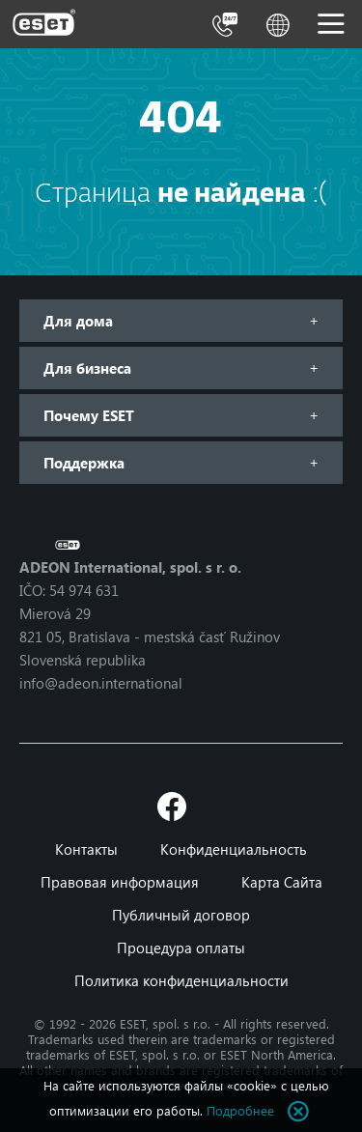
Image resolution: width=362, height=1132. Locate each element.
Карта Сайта (281, 881)
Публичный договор (181, 914)
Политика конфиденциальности (181, 980)
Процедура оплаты (181, 947)
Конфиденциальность (233, 849)
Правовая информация (120, 881)
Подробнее (240, 1110)
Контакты (86, 849)
